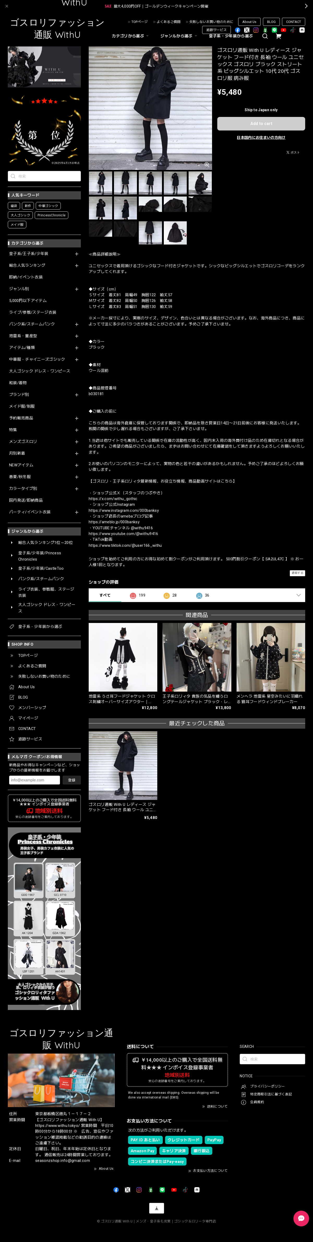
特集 (13, 430)
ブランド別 (19, 395)
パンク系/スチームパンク (32, 324)
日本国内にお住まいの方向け (261, 137)
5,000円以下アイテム (28, 301)
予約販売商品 (21, 418)
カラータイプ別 (23, 488)
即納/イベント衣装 (26, 277)
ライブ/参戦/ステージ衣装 (32, 312)
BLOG (271, 22)
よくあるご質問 (168, 22)
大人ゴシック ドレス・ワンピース (39, 371)
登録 (71, 780)
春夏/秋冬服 (20, 477)
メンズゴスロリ (23, 441)
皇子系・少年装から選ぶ (231, 36)
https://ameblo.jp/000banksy (114, 522)
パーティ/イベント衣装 (30, 512)
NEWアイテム (21, 465)
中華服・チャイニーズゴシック (37, 359)
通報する (297, 573)
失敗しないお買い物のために (211, 22)
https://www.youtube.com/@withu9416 (123, 533)
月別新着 (17, 453)
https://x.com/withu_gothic (113, 498)
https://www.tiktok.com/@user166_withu (125, 545)
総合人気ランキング (27, 265)
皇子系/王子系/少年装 (29, 254)
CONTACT (293, 22)
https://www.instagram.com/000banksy (124, 510)
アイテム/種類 (22, 348)
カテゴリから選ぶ (131, 36)
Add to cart (261, 123)
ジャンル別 (19, 289)
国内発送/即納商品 (26, 500)
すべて (105, 595)
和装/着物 (18, 383)
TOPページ (139, 22)
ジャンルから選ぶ (179, 36)
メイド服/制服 (22, 406)
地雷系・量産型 (23, 336)
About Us (249, 22)
